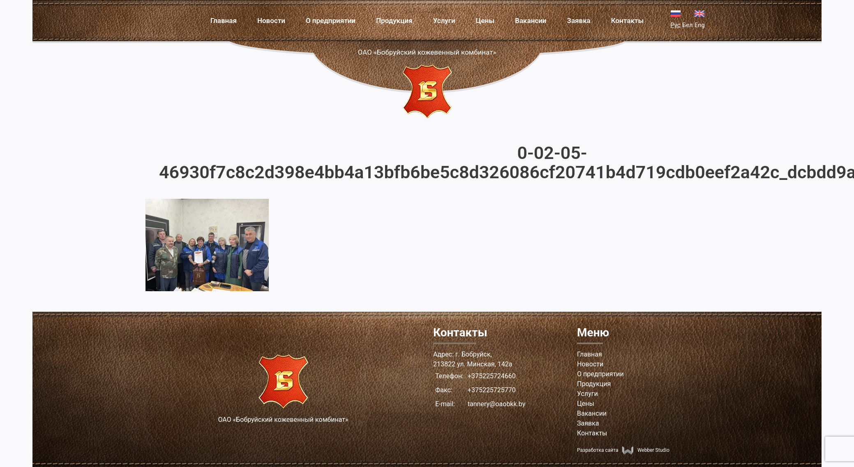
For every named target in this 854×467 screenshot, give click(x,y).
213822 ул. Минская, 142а (472, 364)
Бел (687, 25)
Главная (223, 20)
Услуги (444, 20)
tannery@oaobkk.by (496, 404)
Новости (271, 20)
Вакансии (530, 20)
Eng (700, 25)
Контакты (627, 20)
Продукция (394, 20)
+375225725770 (492, 390)
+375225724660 (492, 376)
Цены (485, 20)
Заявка (579, 20)
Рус (675, 25)
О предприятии (330, 20)
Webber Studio (645, 450)
